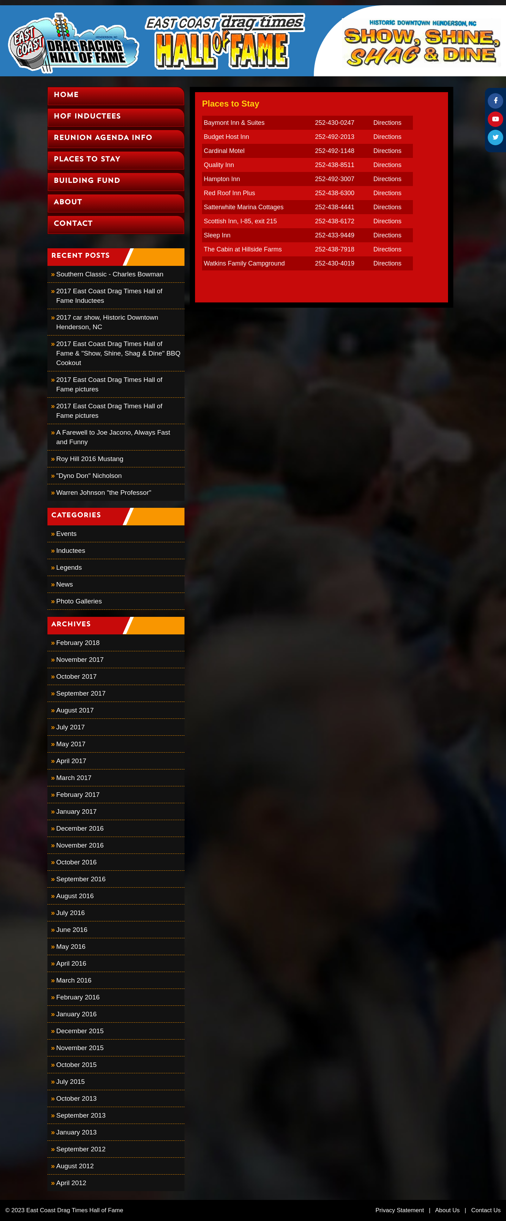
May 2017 (70, 744)
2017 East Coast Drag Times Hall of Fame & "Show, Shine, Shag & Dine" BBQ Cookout (118, 353)
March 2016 (73, 980)
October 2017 (76, 676)
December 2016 (80, 828)
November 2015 (80, 1047)
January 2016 (76, 1014)
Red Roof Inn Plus (229, 193)
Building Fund (86, 181)
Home (65, 95)
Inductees (70, 550)
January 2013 (76, 1132)
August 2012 (75, 1166)
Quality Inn (219, 164)
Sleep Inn (217, 235)
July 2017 (70, 727)
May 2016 (70, 946)
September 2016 (81, 879)
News (64, 584)
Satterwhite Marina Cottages (244, 207)
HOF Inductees (87, 116)
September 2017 (81, 693)
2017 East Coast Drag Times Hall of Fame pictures (109, 384)
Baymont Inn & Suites (234, 122)
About (67, 202)
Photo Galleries (79, 601)
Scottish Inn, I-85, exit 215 (240, 221)
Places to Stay (86, 159)
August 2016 (75, 896)
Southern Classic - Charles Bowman (109, 274)
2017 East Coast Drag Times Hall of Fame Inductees (109, 295)
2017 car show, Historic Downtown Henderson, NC (107, 322)
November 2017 (80, 659)
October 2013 (76, 1098)
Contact (72, 224)
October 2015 (76, 1064)
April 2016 (71, 963)
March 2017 (73, 777)
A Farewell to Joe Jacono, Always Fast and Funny (113, 437)
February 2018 (78, 642)
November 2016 (80, 845)
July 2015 (70, 1081)
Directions (387, 122)
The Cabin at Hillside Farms (243, 249)
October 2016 (76, 862)
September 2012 (81, 1149)
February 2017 (78, 794)
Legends (69, 567)
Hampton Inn (222, 179)
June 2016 (71, 929)
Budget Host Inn (226, 136)
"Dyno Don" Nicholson (89, 475)
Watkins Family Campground (244, 263)
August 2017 (75, 710)
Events (66, 533)
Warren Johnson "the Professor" (103, 492)
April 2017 (71, 761)
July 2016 (70, 912)
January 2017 (76, 811)
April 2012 (71, 1183)
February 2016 (78, 997)
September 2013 (81, 1115)
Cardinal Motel (224, 150)
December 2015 (80, 1031)
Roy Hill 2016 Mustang (89, 458)
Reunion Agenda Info (102, 138)
